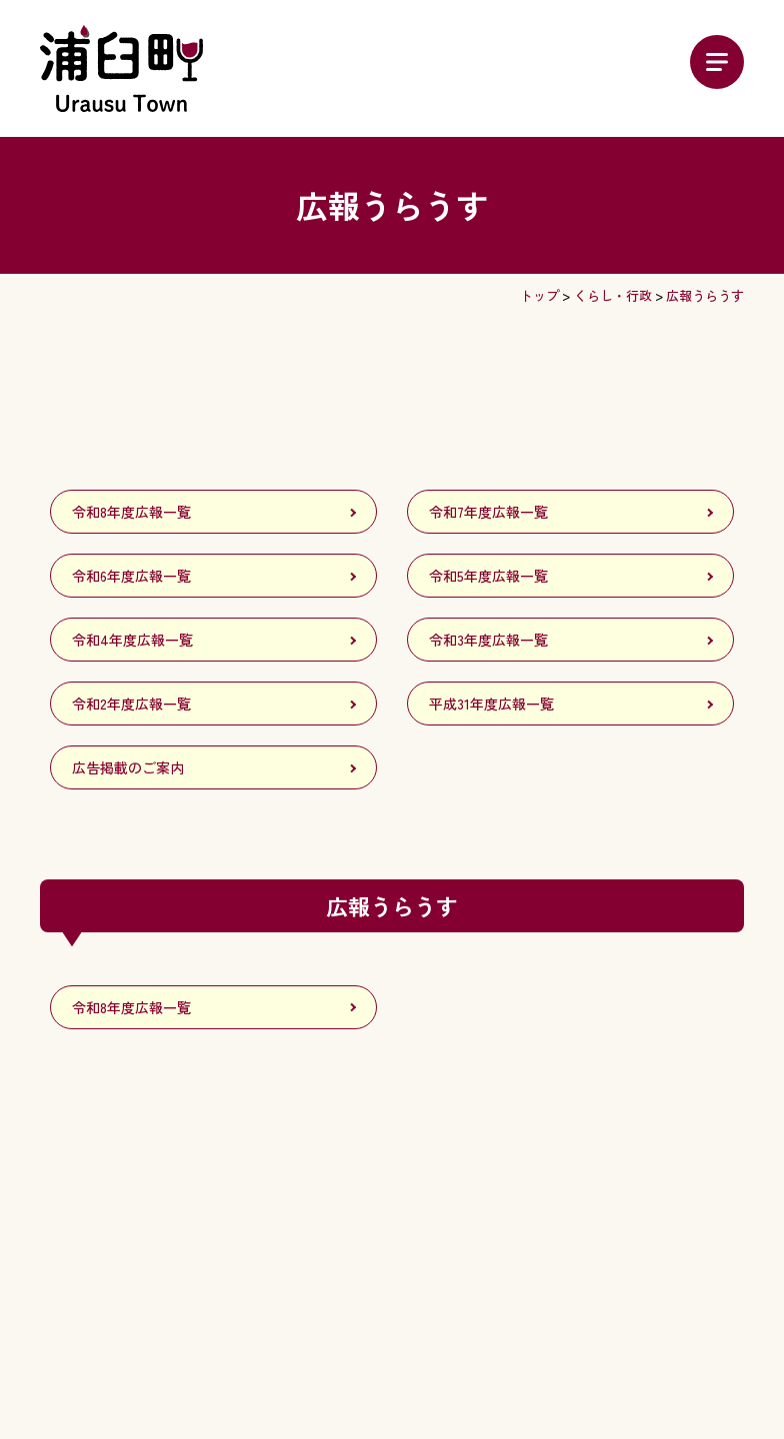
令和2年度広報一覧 (131, 704)
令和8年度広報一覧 (131, 512)
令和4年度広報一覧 (132, 640)
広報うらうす (705, 295)
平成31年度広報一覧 (491, 704)
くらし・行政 (613, 295)
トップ (539, 295)
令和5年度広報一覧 (488, 576)
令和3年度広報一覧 (488, 640)
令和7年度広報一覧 (488, 512)
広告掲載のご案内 (128, 767)
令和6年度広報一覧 (131, 576)
